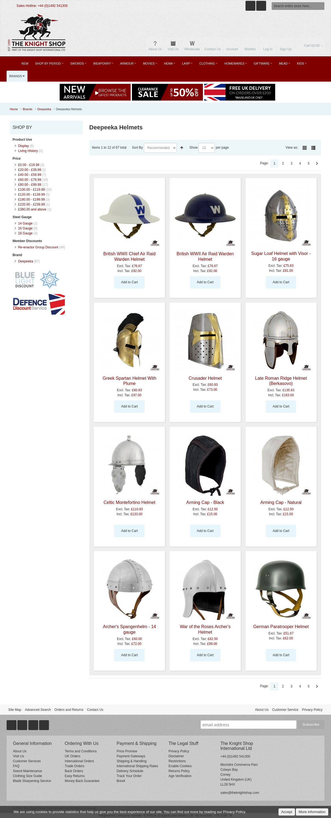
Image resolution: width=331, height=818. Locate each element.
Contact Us (95, 710)
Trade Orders (74, 766)
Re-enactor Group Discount (38, 247)
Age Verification (180, 776)
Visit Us (18, 756)
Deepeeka (25, 261)
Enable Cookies (180, 766)
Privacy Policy (312, 710)
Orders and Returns (68, 710)
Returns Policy (179, 771)
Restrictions (177, 761)
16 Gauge (25, 228)
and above (32, 209)
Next (317, 163)
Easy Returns (75, 776)
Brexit (121, 781)
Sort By (137, 147)
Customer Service (285, 710)
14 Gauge (25, 223)
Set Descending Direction (182, 148)
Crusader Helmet (205, 378)
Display (23, 146)
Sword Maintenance (27, 771)
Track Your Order (129, 776)
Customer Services (27, 761)
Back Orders (74, 771)
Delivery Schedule (130, 771)
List (313, 148)
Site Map (14, 710)
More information (312, 812)
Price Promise (127, 751)
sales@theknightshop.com (239, 793)
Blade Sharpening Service (32, 781)
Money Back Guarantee (82, 781)
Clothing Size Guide (27, 776)
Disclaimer (176, 756)
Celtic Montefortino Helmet (129, 502)
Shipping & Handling (132, 761)
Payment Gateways (131, 756)
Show (193, 147)
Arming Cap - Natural (281, 502)
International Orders (79, 761)
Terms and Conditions (81, 751)
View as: (292, 147)
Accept (286, 812)
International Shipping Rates (137, 766)
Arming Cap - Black (205, 502)
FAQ (16, 766)
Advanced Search (38, 710)
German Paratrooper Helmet (281, 626)
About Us (262, 710)
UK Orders (73, 756)
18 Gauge (25, 233)
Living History (28, 151)
